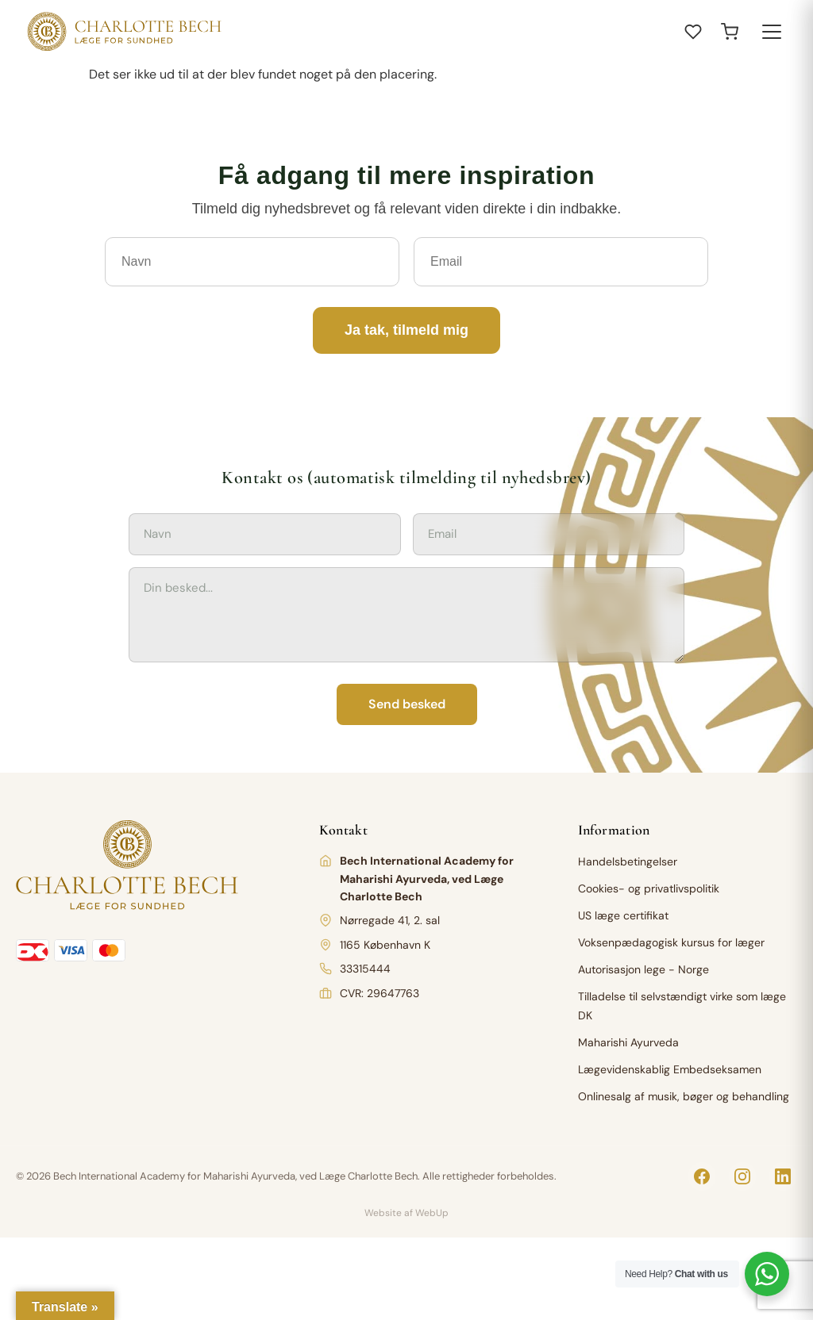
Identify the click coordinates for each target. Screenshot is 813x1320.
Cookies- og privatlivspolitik (648, 888)
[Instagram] (742, 1176)
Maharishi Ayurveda (628, 1042)
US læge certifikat (623, 915)
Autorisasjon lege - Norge (643, 969)
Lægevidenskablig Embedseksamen (669, 1069)
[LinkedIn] (783, 1176)
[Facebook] (702, 1176)
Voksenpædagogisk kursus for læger (671, 942)
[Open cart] (729, 31)
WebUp (432, 1213)
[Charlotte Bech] (123, 32)
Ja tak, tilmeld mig (406, 330)
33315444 (365, 968)
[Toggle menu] (771, 31)
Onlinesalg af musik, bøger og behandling (683, 1096)
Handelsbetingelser (627, 861)
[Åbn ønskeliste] (693, 32)
